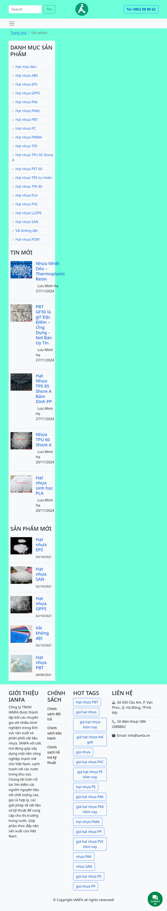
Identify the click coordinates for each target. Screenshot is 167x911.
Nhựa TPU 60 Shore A (44, 440)
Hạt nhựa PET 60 (27, 168)
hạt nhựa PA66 (88, 821)
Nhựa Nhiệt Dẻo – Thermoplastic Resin (50, 271)
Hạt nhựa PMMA (27, 137)
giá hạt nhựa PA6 (90, 796)
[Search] (25, 9)
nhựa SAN (84, 866)
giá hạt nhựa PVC (90, 762)
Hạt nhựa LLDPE (27, 213)
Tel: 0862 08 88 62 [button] (141, 9)
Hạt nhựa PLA (25, 195)
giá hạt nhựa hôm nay (90, 724)
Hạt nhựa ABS (25, 75)
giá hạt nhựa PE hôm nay (90, 774)
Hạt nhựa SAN (25, 221)
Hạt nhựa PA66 (26, 110)
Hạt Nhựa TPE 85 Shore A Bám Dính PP (44, 388)
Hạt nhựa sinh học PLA (44, 485)
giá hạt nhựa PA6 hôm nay (90, 809)
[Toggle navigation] (12, 23)
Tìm (49, 9)
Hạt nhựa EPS (24, 84)
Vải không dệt (25, 230)
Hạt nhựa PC (24, 128)
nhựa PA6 (83, 856)
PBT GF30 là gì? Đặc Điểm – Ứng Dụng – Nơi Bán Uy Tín (44, 325)
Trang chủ (18, 32)
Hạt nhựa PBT (25, 119)
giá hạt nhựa (86, 712)
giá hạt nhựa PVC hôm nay (90, 844)
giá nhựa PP (85, 886)
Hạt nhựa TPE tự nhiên (32, 177)
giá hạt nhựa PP (89, 831)
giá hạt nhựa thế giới (90, 740)
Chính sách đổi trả (54, 713)
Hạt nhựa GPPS (26, 93)
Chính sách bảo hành (54, 733)
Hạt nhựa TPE (24, 146)
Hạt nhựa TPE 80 (27, 186)
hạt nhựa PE (86, 787)
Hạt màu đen (24, 66)
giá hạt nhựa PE (88, 876)
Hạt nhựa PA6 (25, 102)
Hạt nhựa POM (25, 239)
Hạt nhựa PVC (25, 204)
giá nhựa (83, 752)
